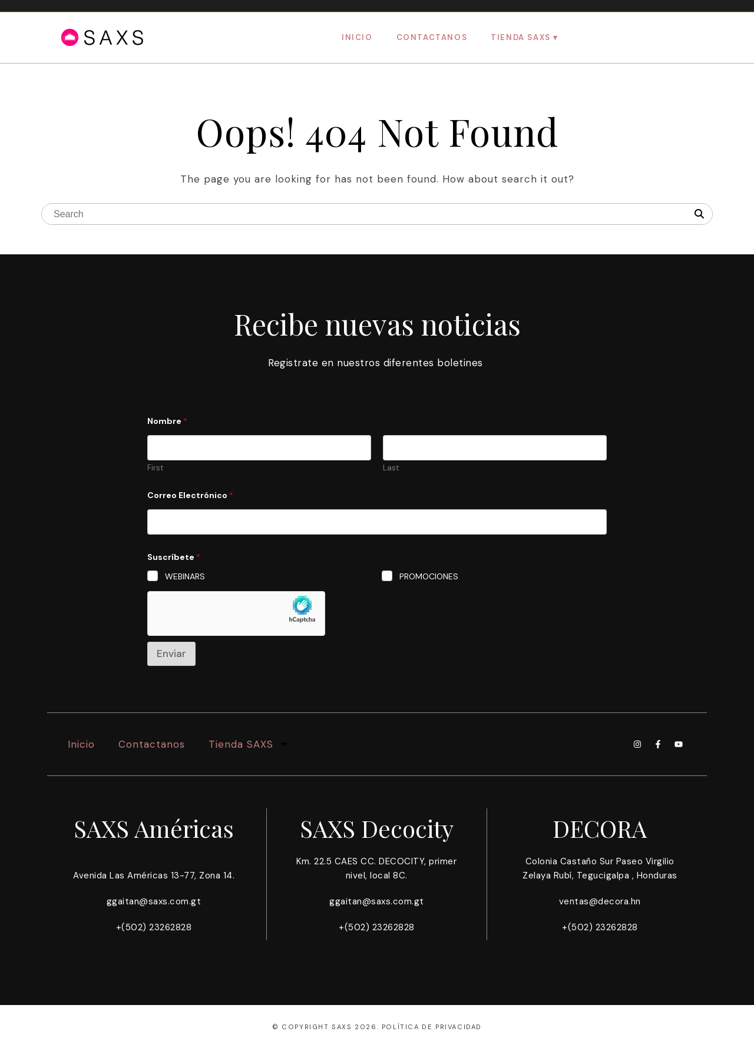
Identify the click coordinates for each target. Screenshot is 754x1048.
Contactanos (432, 37)
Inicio (357, 37)
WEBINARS (185, 576)
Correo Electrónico (190, 495)
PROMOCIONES (428, 576)
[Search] (699, 214)
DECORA (600, 828)
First (155, 468)
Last (391, 468)
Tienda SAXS (521, 37)
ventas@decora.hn (600, 901)
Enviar (171, 653)
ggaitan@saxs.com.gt (154, 901)
